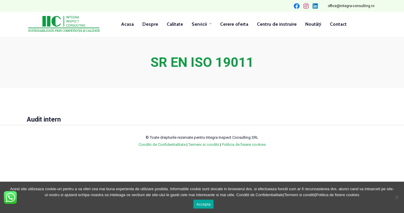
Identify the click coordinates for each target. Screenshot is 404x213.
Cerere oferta (234, 24)
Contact (338, 24)
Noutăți (313, 24)
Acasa (127, 24)
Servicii (199, 24)
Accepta (203, 204)
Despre (150, 24)
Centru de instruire (277, 24)
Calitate (175, 24)
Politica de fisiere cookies (244, 144)
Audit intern (44, 119)
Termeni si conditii (203, 144)
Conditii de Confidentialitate (162, 144)
